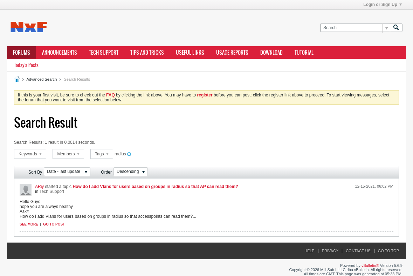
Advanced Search (41, 79)
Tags (102, 154)
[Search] (355, 27)
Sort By (35, 172)
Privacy (330, 251)
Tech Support (103, 52)
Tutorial (304, 52)
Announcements (59, 52)
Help (309, 251)
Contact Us (358, 251)
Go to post (54, 224)
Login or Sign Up (382, 4)
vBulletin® (370, 265)
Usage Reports (232, 52)
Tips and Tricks (147, 52)
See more (29, 224)
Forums (21, 52)
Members (68, 154)
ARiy (39, 186)
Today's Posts (26, 65)
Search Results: (29, 142)
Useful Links (190, 52)
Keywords (30, 154)
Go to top (388, 251)
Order (106, 172)
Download (271, 52)
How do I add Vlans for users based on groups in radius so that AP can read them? (155, 186)
